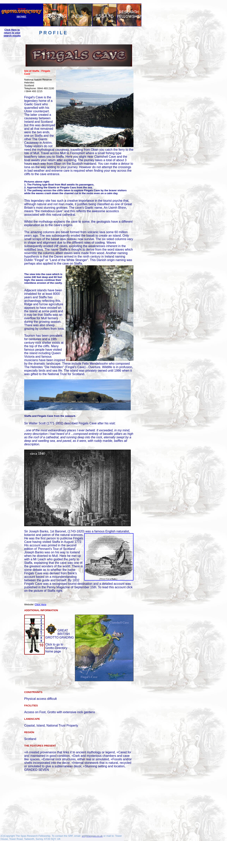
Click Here (40, 604)
